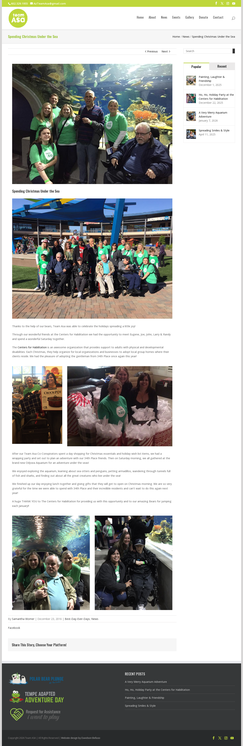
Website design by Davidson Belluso (80, 738)
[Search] (234, 51)
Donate (203, 18)
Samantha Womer (23, 619)
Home (140, 18)
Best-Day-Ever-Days (77, 619)
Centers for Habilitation (32, 347)
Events (176, 18)
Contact (218, 18)
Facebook (14, 628)
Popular (196, 66)
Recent (222, 66)
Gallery (189, 18)
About (152, 18)
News (164, 18)
